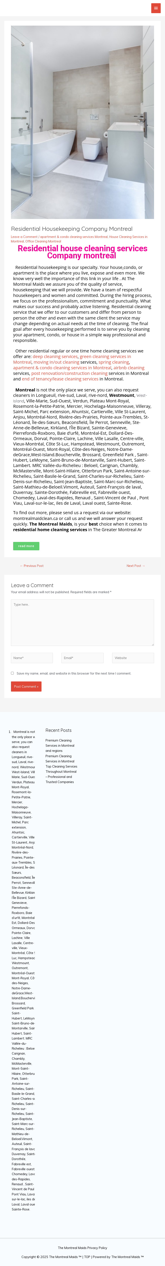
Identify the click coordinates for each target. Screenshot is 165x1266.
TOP (87, 1257)
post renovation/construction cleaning (69, 373)
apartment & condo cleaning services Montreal (74, 237)
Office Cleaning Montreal (43, 241)
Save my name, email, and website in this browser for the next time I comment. (74, 673)
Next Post (136, 566)
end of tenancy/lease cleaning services (60, 379)
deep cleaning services (55, 356)
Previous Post (32, 566)
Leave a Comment (24, 237)
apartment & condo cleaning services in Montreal (62, 368)
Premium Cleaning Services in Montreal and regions (60, 745)
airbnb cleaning (128, 368)
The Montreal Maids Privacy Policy (82, 1248)
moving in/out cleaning (56, 362)
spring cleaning (114, 362)
